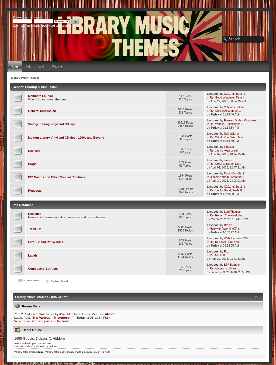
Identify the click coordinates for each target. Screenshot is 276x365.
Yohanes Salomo (234, 107)
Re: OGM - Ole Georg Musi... (228, 137)
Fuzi (226, 251)
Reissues (34, 213)
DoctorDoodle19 (234, 173)
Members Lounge (40, 95)
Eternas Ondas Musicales (240, 120)
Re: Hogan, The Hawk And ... (228, 215)
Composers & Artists (43, 268)
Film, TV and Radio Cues (45, 242)
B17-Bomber (232, 264)
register (38, 17)
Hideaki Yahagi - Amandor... (227, 176)
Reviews (34, 150)
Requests (35, 190)
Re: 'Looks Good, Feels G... (227, 190)
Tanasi (228, 160)
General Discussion (42, 111)
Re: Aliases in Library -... (225, 268)
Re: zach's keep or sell (224, 150)
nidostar (229, 146)
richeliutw (51, 346)
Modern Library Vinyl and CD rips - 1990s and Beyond (66, 137)
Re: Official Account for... (225, 110)
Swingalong (231, 133)
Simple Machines (58, 363)
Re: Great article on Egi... (226, 163)
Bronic (228, 225)
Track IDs (34, 228)
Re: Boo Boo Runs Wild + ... (227, 241)
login (26, 17)
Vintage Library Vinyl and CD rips (51, 124)
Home (15, 66)
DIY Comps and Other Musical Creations (56, 177)
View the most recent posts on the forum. (42, 321)
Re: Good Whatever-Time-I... (228, 97)
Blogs (32, 164)
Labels (32, 255)
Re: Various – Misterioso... (226, 123)
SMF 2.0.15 (20, 363)
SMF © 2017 (37, 363)
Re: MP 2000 (218, 255)
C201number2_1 (234, 93)
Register (57, 66)
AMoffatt (111, 314)
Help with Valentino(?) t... (226, 228)
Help (29, 66)
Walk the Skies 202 (236, 238)
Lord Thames (232, 211)
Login (41, 66)
